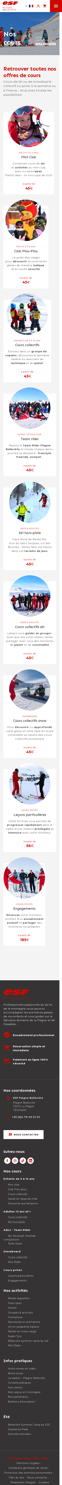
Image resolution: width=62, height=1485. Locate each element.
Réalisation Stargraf (23, 1482)
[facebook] (7, 1160)
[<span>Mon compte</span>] (38, 6)
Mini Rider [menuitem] (14, 1262)
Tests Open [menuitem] (15, 1243)
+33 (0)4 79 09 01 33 (26, 1117)
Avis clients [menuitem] (15, 1387)
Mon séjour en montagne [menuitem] (24, 1392)
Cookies (44, 1482)
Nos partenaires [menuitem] (18, 1397)
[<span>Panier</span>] (44, 6)
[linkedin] (30, 1160)
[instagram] (15, 1160)
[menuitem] (27, 1171)
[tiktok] (23, 1160)
